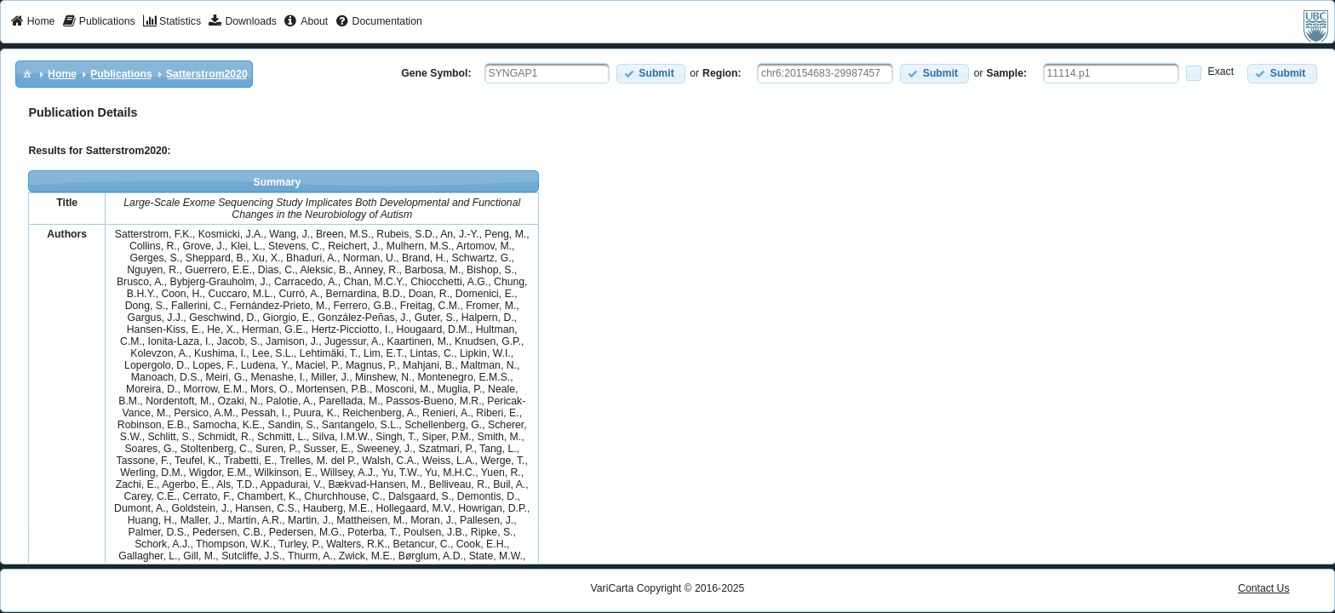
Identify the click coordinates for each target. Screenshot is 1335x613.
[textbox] (547, 73)
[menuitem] (33, 22)
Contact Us (1264, 588)
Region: (722, 73)
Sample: (1007, 73)
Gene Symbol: (436, 73)
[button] (650, 73)
